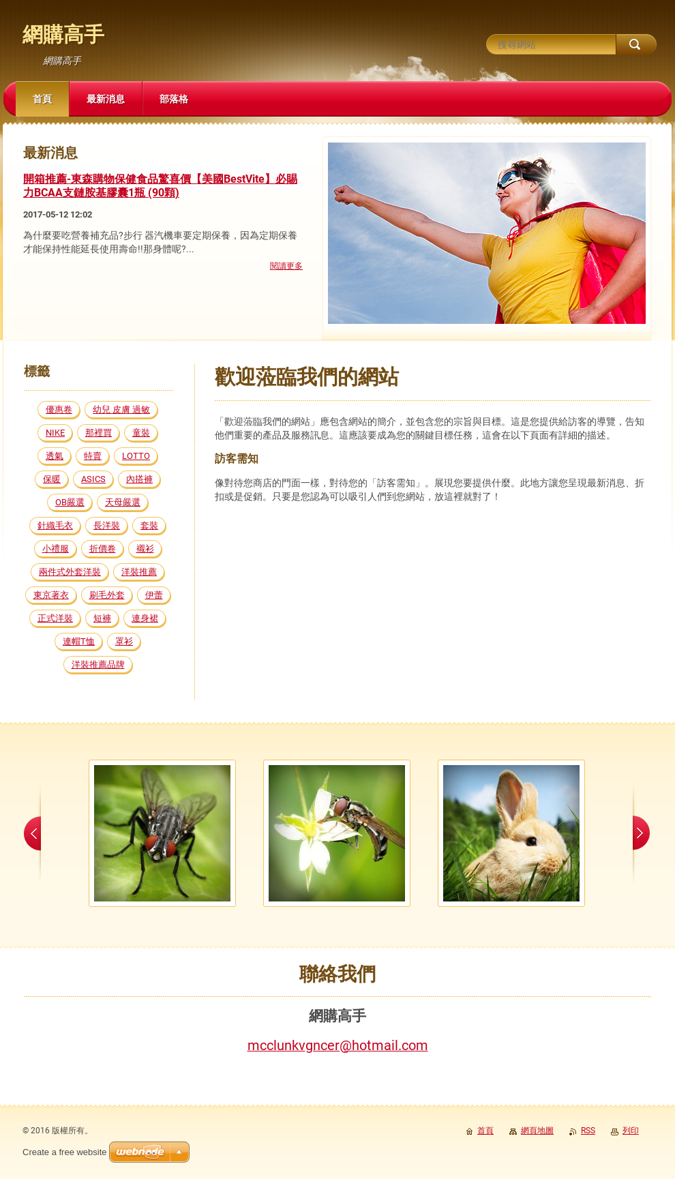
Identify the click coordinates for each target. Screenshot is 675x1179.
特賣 (93, 456)
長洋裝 (106, 525)
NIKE (55, 433)
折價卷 (102, 548)
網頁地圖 (537, 1130)
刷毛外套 (107, 595)
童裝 (141, 433)
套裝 (149, 525)
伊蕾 (154, 595)
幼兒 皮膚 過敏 (121, 409)
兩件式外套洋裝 (70, 572)
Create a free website (64, 1152)
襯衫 (145, 548)
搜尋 (636, 44)
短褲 (102, 618)
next (641, 833)
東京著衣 (51, 595)
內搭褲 (139, 479)
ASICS (93, 479)
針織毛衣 (55, 525)
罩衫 (124, 641)
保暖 (52, 479)
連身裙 (145, 618)
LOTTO (136, 456)
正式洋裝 (55, 618)
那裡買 (98, 433)
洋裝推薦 (139, 572)
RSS (588, 1130)
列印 (630, 1130)
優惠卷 (59, 409)
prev (32, 833)
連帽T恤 (79, 641)
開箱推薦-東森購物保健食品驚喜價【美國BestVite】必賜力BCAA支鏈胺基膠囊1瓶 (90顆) (160, 186)
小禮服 (55, 548)
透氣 (54, 456)
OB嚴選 (70, 502)
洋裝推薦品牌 (98, 664)
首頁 (485, 1130)
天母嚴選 (122, 502)
